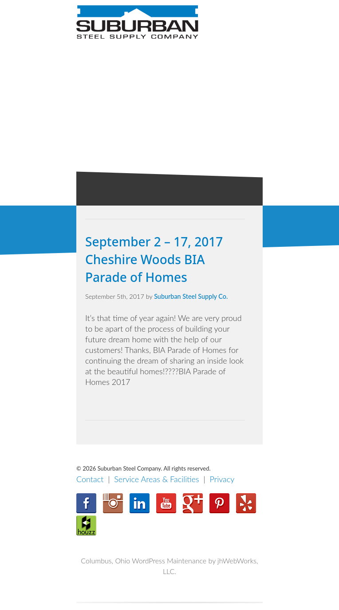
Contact (89, 479)
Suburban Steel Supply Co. (191, 296)
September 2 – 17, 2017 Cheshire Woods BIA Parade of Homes (154, 259)
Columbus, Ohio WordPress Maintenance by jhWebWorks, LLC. (169, 565)
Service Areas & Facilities (156, 479)
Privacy (222, 479)
